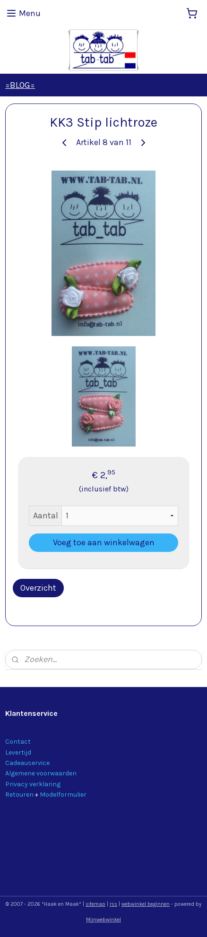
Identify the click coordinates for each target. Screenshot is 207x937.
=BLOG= (20, 85)
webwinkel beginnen (145, 904)
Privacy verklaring (32, 784)
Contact (18, 742)
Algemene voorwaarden (41, 773)
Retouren (19, 795)
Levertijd (18, 752)
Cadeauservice (27, 763)
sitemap (95, 904)
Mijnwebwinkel (103, 920)
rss (113, 904)
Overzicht (38, 588)
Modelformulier (63, 795)
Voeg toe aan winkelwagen (104, 542)
